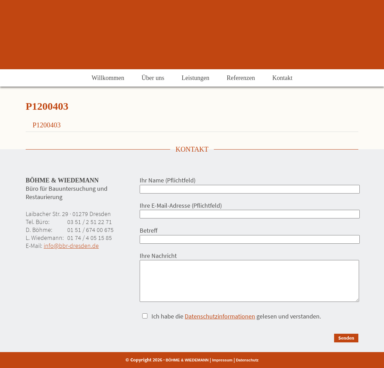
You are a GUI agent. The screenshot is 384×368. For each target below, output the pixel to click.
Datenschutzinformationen (220, 316)
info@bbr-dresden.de (71, 246)
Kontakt (282, 77)
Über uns (152, 77)
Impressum (222, 360)
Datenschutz (247, 360)
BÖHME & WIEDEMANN (187, 360)
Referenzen (241, 77)
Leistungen (195, 77)
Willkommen (107, 77)
